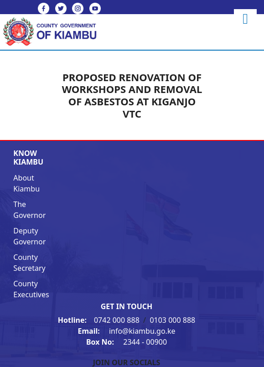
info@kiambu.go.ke (127, 331)
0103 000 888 (172, 320)
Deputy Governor (29, 236)
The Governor (29, 209)
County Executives (31, 289)
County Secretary (29, 262)
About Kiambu (26, 183)
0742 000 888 (99, 320)
